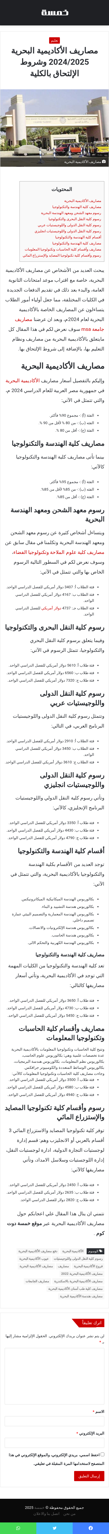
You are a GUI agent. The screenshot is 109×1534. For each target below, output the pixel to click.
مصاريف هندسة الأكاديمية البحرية (81, 1296)
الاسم (98, 1411)
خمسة (39, 1507)
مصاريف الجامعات (37, 1281)
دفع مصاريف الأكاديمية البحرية (37, 1251)
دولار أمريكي (51, 608)
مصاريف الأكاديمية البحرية (82, 201)
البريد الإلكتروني (90, 1433)
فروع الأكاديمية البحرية (88, 1266)
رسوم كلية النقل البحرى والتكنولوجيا (75, 219)
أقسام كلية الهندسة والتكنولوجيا (78, 237)
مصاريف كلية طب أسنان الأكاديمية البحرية (75, 1289)
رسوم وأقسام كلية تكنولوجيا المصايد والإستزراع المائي (62, 255)
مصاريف (63, 1266)
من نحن (69, 1513)
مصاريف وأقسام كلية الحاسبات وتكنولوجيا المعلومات (63, 249)
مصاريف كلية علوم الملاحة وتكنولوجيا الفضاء (58, 552)
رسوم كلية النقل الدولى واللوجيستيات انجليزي (68, 231)
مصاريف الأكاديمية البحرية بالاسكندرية (78, 1281)
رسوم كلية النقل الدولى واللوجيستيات (78, 1259)
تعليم (54, 40)
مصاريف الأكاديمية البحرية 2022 (82, 1274)
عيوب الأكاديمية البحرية (34, 1259)
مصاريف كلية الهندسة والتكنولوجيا (76, 207)
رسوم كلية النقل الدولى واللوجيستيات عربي (69, 225)
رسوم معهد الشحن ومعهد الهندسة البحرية (71, 213)
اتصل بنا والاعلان (46, 1513)
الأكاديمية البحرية (23, 380)
